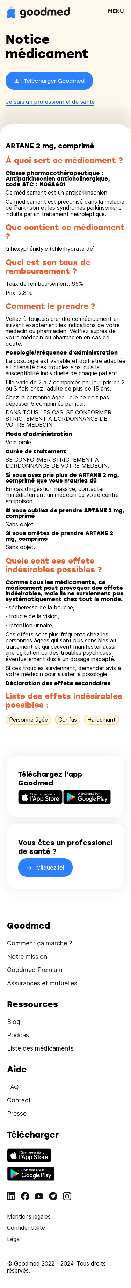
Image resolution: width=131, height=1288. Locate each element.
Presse (17, 1113)
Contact (19, 1100)
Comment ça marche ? (39, 943)
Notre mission (27, 956)
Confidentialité (26, 1227)
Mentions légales (29, 1216)
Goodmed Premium (35, 969)
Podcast (19, 1035)
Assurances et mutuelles (42, 983)
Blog (13, 1021)
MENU (116, 11)
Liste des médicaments (40, 1048)
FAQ (13, 1087)
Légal (14, 1238)
